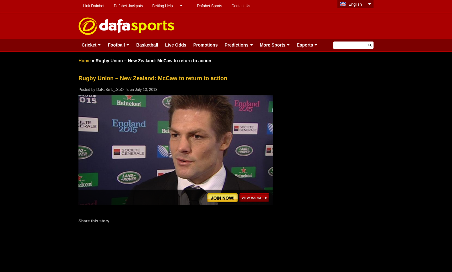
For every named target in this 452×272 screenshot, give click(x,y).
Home (84, 60)
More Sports (273, 44)
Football (116, 44)
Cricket (89, 44)
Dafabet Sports (209, 6)
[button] (370, 45)
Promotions (205, 44)
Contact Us (241, 6)
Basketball (147, 44)
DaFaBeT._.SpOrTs (112, 89)
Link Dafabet (93, 6)
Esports (305, 44)
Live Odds (175, 44)
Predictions (236, 44)
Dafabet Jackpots (128, 6)
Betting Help (162, 6)
